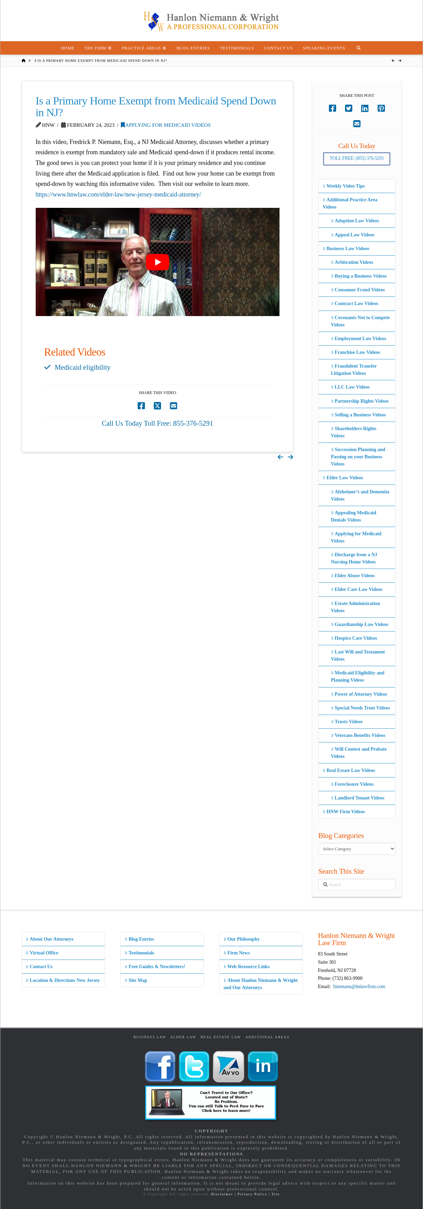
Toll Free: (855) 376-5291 (357, 158)
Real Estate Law (221, 1037)
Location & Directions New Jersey (63, 980)
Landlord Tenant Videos (358, 798)
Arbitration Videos (352, 262)
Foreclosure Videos (352, 784)
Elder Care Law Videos (356, 589)
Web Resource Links (247, 966)
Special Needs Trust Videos (360, 707)
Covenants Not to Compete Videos (360, 321)
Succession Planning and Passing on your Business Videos (358, 457)
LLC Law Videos (350, 387)
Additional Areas (267, 1037)
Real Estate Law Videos (349, 770)
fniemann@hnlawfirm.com (359, 986)
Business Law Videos (346, 248)
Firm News (237, 952)
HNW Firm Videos (344, 811)
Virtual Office (42, 952)
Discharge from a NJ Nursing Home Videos (354, 558)
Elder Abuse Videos (353, 575)
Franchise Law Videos (355, 352)
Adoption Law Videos (355, 220)
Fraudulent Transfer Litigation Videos (354, 369)
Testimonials (139, 952)
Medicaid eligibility (83, 367)
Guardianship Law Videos (360, 624)
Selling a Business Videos (358, 414)
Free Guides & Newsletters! (155, 966)
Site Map (136, 980)
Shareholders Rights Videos (354, 432)
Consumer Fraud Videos (358, 289)
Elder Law (183, 1037)
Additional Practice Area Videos (350, 203)
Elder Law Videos (343, 477)
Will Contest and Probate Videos (359, 753)
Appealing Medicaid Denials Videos (353, 516)
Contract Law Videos (354, 303)
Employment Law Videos (358, 338)
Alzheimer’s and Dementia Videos (360, 495)
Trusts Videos (347, 721)
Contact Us (39, 966)
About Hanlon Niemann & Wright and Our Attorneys (261, 984)
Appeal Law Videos (353, 234)
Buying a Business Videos (359, 276)
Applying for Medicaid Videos (165, 125)
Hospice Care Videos (354, 638)
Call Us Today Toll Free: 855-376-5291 (157, 423)
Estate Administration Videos (355, 607)
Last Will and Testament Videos (358, 655)
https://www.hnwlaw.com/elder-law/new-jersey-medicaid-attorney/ (118, 194)
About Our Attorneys (49, 939)
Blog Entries (139, 939)
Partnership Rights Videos (360, 401)
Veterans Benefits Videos (358, 735)
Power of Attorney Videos (359, 694)
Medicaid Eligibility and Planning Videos (358, 676)
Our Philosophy (242, 939)
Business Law (150, 1037)
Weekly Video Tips (344, 186)
